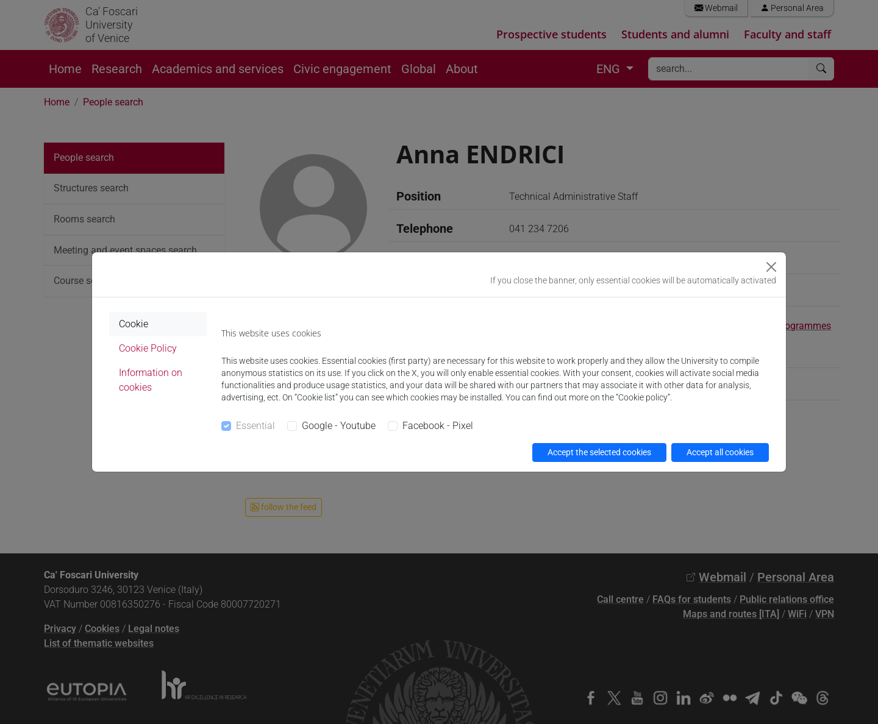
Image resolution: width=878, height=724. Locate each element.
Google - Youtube (339, 425)
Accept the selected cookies (599, 452)
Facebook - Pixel (437, 425)
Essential (255, 425)
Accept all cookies (720, 452)
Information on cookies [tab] (150, 380)
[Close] (771, 267)
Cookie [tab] (133, 324)
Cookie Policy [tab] (148, 348)
